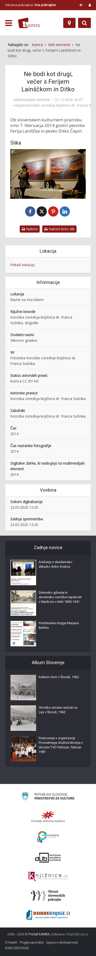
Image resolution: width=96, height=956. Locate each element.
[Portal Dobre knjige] (48, 915)
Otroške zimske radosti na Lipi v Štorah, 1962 (58, 710)
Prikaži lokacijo (22, 264)
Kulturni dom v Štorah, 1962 (59, 677)
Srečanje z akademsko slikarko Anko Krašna (55, 564)
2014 (14, 474)
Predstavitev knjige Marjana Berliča (59, 625)
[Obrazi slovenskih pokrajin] (48, 895)
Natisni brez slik (59, 228)
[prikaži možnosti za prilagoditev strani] (81, 5)
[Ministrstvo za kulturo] (48, 797)
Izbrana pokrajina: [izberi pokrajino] (30, 5)
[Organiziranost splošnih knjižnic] (48, 816)
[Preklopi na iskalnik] (84, 23)
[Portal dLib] (48, 857)
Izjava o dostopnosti (62, 942)
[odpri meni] (8, 23)
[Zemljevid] (69, 23)
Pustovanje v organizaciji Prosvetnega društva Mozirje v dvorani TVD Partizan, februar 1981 (61, 745)
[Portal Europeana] (48, 837)
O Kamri (11, 942)
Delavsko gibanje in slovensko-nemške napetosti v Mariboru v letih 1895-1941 (60, 597)
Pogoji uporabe (32, 942)
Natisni (30, 228)
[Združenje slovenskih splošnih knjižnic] (48, 877)
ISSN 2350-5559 (16, 948)
